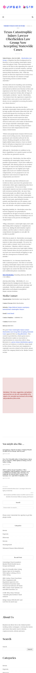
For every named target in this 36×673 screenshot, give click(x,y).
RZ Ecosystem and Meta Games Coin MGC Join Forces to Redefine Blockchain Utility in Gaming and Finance (18, 495)
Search (5, 646)
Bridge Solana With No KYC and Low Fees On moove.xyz (12, 601)
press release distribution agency (22, 342)
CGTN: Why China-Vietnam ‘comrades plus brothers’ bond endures (12, 594)
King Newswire (22, 334)
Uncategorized (7, 544)
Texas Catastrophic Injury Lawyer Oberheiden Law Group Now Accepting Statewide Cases (18, 332)
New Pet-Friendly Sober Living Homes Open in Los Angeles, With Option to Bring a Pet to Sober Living (17, 460)
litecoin (5, 541)
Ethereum (6, 537)
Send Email (10, 313)
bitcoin (5, 530)
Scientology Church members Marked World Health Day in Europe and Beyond (17, 450)
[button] (2, 17)
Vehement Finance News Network (14, 26)
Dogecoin (5, 534)
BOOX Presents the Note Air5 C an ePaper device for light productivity (17, 489)
